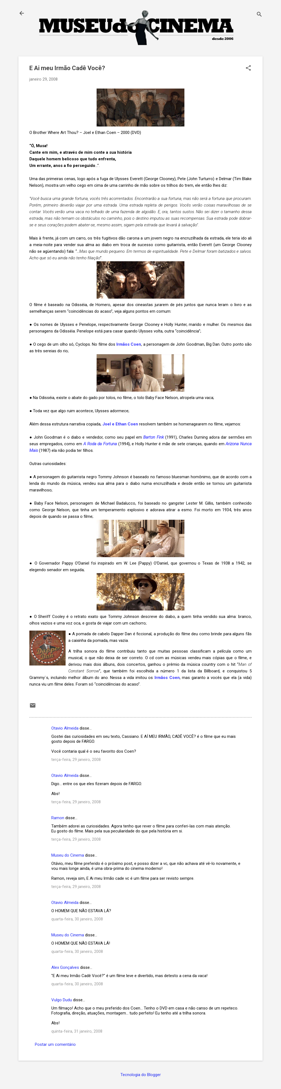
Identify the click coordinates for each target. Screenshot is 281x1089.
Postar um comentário (55, 1044)
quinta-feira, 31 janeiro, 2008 (76, 1031)
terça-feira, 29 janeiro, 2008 (76, 759)
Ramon (57, 817)
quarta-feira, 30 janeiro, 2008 (77, 919)
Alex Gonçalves (65, 967)
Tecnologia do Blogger (140, 1074)
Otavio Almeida (64, 728)
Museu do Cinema (67, 855)
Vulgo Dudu (61, 999)
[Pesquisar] (259, 15)
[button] (248, 68)
